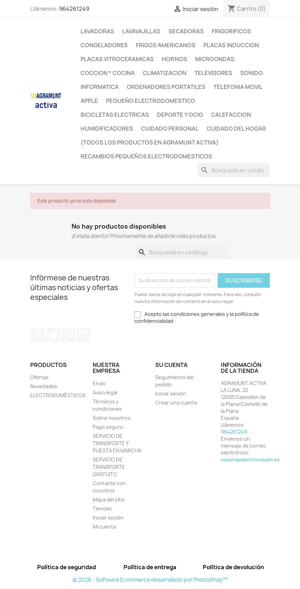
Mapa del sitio (109, 499)
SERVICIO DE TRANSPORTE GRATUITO (109, 466)
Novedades (43, 386)
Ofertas (39, 377)
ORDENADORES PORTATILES (166, 87)
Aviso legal (105, 392)
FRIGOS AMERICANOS (165, 45)
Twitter (53, 335)
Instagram (84, 335)
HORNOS (174, 59)
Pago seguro (108, 427)
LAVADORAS (97, 31)
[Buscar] (234, 170)
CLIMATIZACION (164, 73)
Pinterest (68, 335)
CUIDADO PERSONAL (170, 128)
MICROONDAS (214, 59)
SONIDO (251, 73)
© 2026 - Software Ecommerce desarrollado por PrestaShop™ (150, 579)
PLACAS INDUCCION (231, 45)
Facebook (38, 335)
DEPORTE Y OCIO (180, 114)
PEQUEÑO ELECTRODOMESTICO (150, 101)
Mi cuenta (104, 526)
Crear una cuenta (176, 402)
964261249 (74, 9)
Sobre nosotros (112, 418)
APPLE (89, 101)
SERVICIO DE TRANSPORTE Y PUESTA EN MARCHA (117, 443)
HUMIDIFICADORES (107, 128)
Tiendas (102, 508)
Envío (99, 383)
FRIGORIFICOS (231, 31)
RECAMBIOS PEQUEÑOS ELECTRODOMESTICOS (146, 156)
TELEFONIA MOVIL (238, 87)
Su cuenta (171, 365)
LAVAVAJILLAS (141, 31)
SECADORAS (186, 31)
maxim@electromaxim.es (250, 459)
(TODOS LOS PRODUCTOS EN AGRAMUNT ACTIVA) (149, 142)
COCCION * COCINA (108, 73)
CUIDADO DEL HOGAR (236, 128)
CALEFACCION (231, 114)
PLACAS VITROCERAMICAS (117, 59)
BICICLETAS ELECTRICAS (115, 114)
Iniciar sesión (108, 517)
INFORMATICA (100, 87)
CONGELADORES (104, 45)
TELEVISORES (213, 73)
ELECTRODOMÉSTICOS (57, 395)
